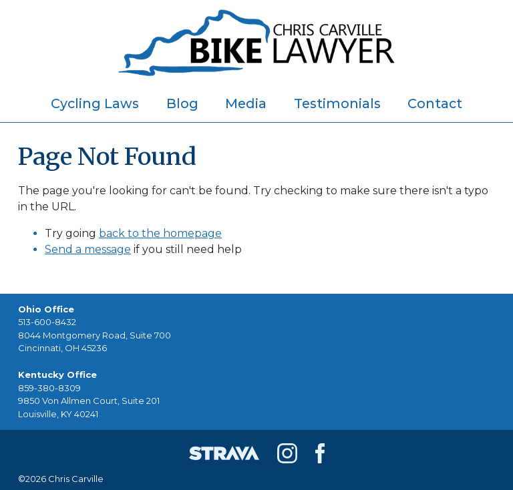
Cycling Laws (95, 103)
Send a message (88, 249)
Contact (434, 103)
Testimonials (337, 103)
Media (246, 103)
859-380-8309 (49, 388)
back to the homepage (160, 233)
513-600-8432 (47, 321)
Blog (182, 103)
